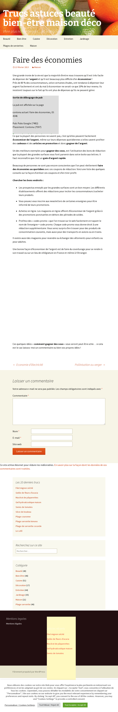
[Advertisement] (61, 663)
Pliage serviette (23, 604)
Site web (17, 444)
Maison (33, 45)
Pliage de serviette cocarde (28, 526)
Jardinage (84, 38)
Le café (19, 531)
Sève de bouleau (23, 511)
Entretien (68, 38)
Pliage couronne (23, 516)
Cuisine (36, 38)
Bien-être (21, 38)
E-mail (17, 437)
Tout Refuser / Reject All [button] (49, 705)
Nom (16, 431)
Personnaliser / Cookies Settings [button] (20, 705)
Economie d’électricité (28, 365)
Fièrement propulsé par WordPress (29, 671)
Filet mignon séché (24, 488)
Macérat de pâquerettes (27, 497)
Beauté (6, 38)
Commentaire (21, 395)
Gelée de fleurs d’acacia (27, 492)
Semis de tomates (24, 507)
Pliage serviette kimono (27, 521)
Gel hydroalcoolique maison (28, 502)
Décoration (52, 38)
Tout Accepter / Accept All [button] (75, 705)
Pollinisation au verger (90, 365)
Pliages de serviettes (13, 45)
